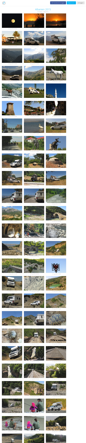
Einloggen (80, 3)
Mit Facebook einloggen (58, 3)
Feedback (41, 440)
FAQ (47, 440)
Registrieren (71, 3)
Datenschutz (34, 440)
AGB (28, 440)
